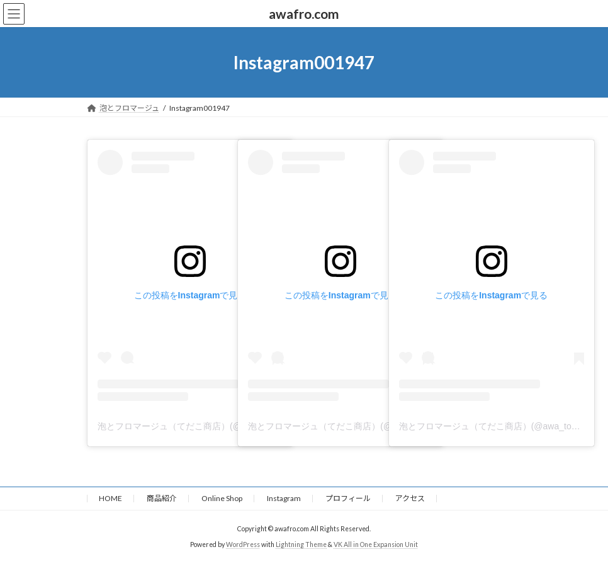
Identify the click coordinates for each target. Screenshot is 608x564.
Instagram (284, 498)
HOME (110, 498)
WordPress (243, 544)
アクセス (410, 498)
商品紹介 (162, 498)
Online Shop (221, 498)
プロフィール (348, 498)
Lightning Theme (301, 544)
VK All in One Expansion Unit (376, 544)
